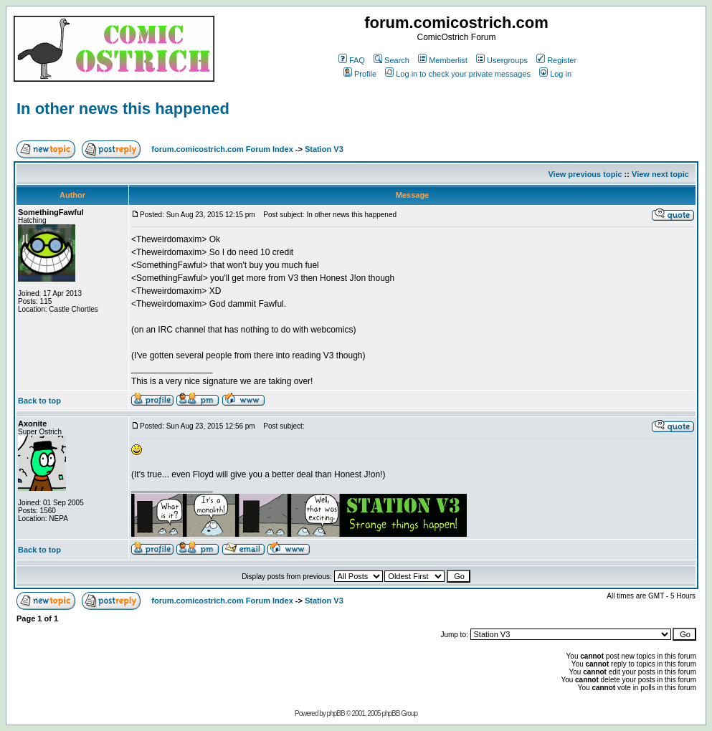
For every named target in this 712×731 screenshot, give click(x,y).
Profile (359, 74)
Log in (555, 74)
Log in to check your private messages (458, 74)
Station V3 (324, 149)
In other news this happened (122, 109)
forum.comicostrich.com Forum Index (222, 149)
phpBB (336, 713)
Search (391, 60)
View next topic (660, 174)
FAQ (351, 60)
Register (556, 60)
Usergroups (502, 60)
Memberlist (442, 60)
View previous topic (585, 174)
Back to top (39, 400)
